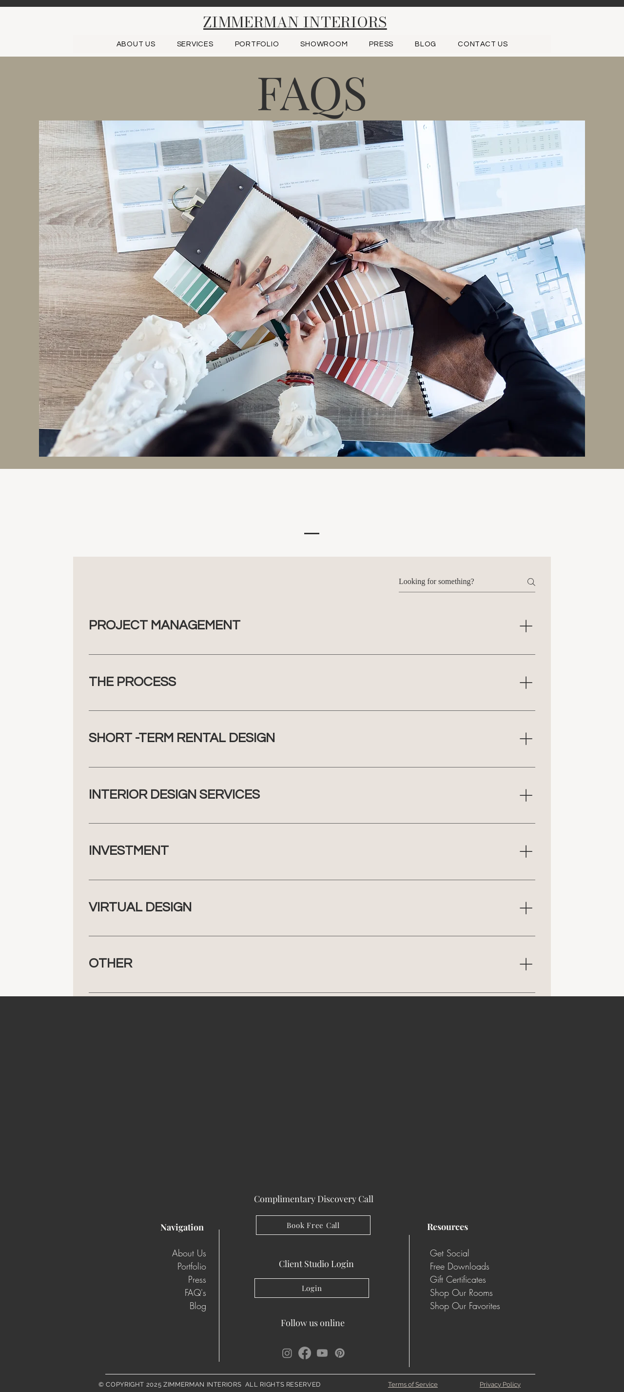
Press (197, 1279)
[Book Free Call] (313, 1225)
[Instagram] (287, 1353)
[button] (257, 44)
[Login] (311, 1288)
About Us (189, 1253)
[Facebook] (304, 1353)
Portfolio (191, 1266)
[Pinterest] (339, 1353)
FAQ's (195, 1292)
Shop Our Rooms (461, 1292)
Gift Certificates (458, 1279)
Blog (198, 1305)
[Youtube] (322, 1353)
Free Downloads (459, 1266)
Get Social (449, 1253)
